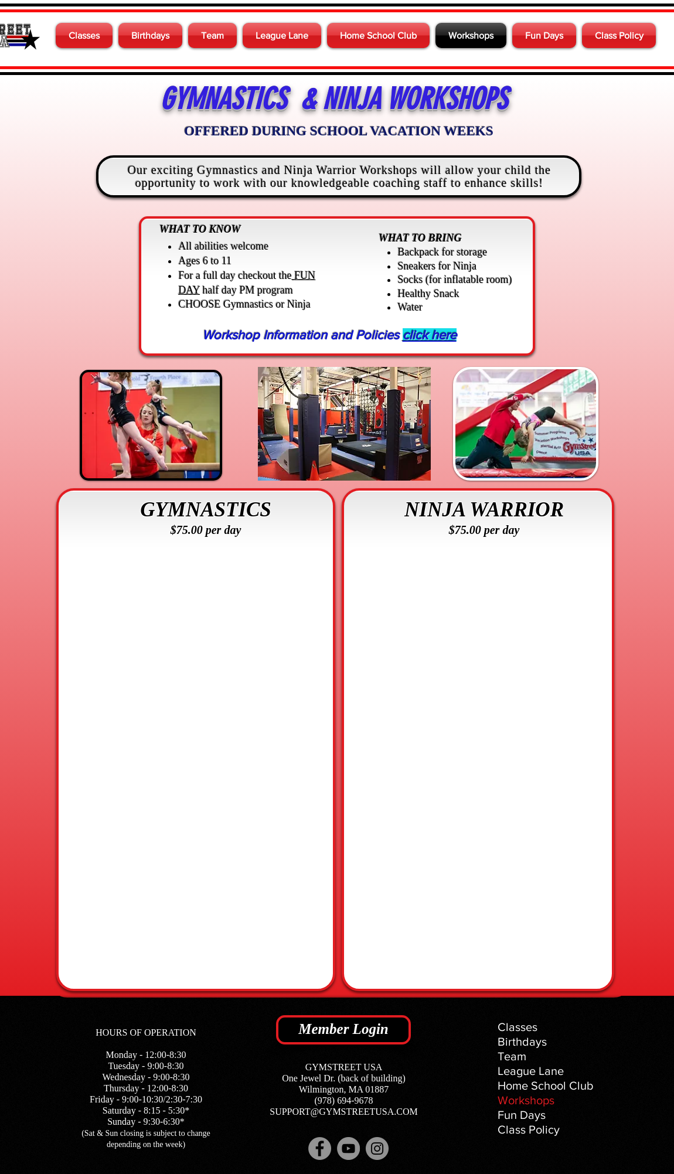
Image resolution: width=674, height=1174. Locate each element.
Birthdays (522, 1041)
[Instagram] (377, 1148)
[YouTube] (348, 1148)
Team (512, 1056)
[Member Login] (343, 1029)
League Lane (531, 1070)
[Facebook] (319, 1148)
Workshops (526, 1100)
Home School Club (546, 1085)
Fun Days (522, 1114)
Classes (517, 1026)
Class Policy (529, 1129)
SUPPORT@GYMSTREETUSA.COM (343, 1112)
